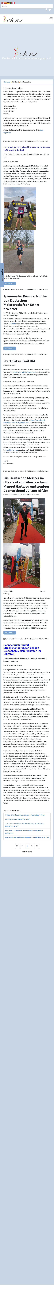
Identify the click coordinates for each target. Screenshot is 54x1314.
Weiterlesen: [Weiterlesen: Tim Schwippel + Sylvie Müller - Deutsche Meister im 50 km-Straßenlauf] (9, 283)
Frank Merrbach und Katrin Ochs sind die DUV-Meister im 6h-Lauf (27, 838)
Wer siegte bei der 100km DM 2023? (17, 819)
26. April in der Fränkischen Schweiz (24, 372)
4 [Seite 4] (27, 846)
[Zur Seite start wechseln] (17, 846)
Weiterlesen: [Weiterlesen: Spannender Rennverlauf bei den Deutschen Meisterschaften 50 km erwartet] (9, 348)
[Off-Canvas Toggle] (50, 18)
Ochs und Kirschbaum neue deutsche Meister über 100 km (24, 815)
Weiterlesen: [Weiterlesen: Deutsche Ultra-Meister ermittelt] (9, 633)
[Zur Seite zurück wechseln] (22, 846)
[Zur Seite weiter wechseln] (32, 846)
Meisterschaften (18, 141)
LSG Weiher (13, 324)
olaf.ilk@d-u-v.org (12, 450)
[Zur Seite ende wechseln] (37, 846)
